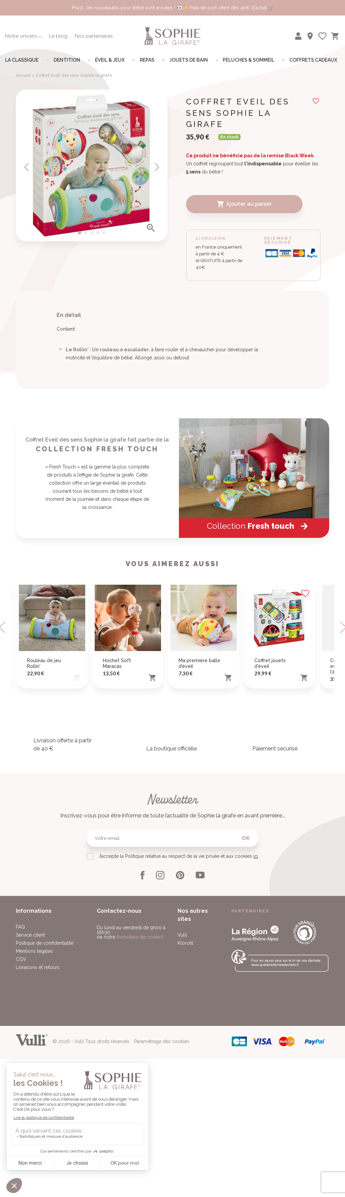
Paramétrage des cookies (161, 1186)
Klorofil (185, 1123)
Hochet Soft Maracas (117, 843)
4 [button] (97, 232)
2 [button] (85, 232)
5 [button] (103, 232)
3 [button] (91, 232)
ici (255, 1036)
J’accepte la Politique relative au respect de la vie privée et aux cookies (178, 1036)
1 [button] (79, 232)
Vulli (182, 1115)
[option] (91, 165)
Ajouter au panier (244, 204)
